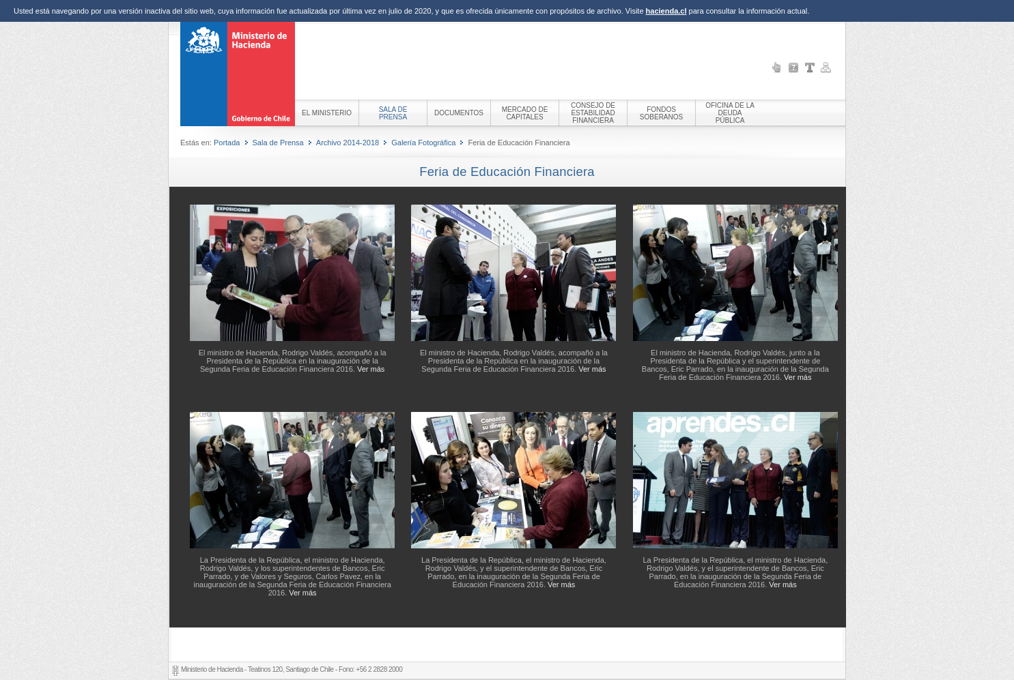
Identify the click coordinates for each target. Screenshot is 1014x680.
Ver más (370, 369)
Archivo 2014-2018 (347, 142)
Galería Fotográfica (423, 142)
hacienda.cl (666, 11)
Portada (227, 142)
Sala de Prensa (278, 142)
